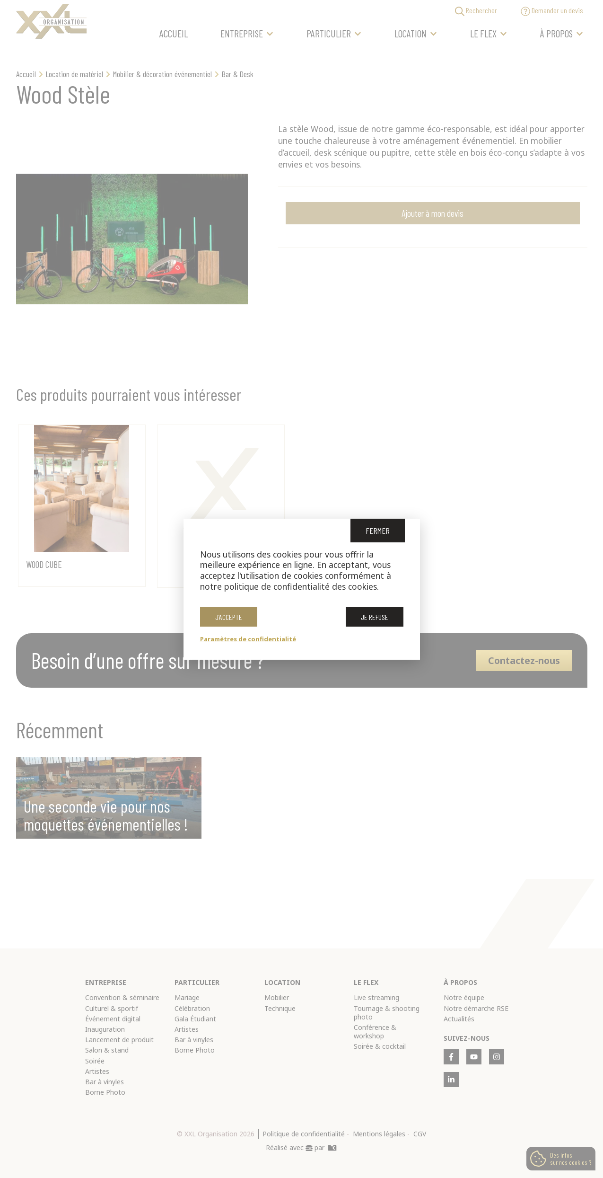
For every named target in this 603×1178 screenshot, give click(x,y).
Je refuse (374, 617)
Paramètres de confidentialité (248, 639)
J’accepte (228, 617)
